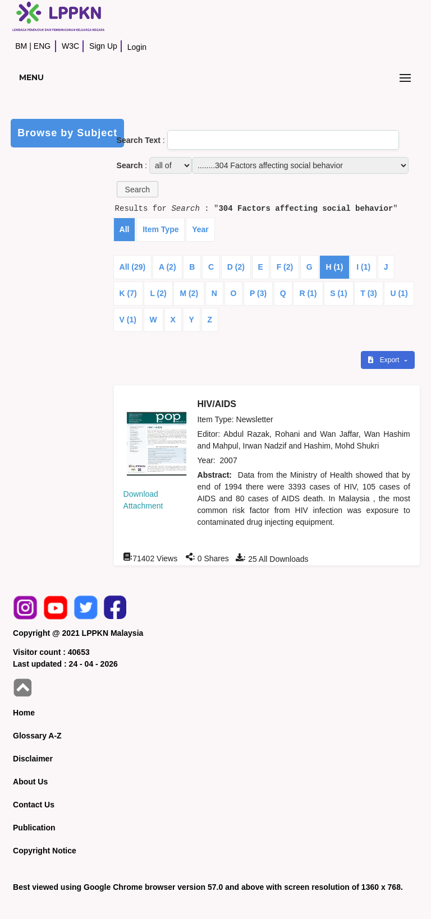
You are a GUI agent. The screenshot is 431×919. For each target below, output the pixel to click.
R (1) (308, 293)
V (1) (128, 319)
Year (200, 229)
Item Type (160, 229)
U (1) (398, 293)
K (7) (128, 293)
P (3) (258, 293)
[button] (137, 189)
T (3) (368, 293)
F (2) (285, 266)
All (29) (133, 266)
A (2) (167, 266)
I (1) (363, 266)
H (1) (334, 266)
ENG (42, 45)
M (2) (189, 293)
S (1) (338, 293)
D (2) (236, 266)
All (125, 229)
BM (21, 45)
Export (384, 360)
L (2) (158, 293)
